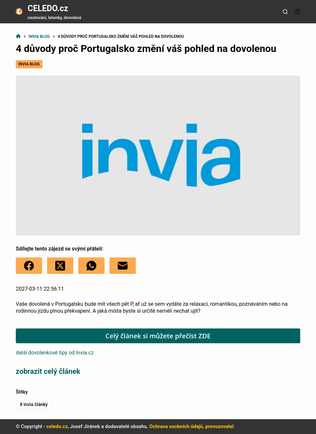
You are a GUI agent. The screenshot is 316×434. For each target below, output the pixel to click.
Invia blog (28, 64)
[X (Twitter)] (60, 265)
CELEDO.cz (48, 8)
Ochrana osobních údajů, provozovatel (191, 426)
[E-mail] (122, 265)
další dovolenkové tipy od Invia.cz (55, 353)
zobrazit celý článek (48, 371)
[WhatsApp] (91, 265)
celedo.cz (57, 426)
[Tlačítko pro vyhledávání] (285, 11)
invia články (34, 404)
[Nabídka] (297, 11)
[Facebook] (29, 265)
